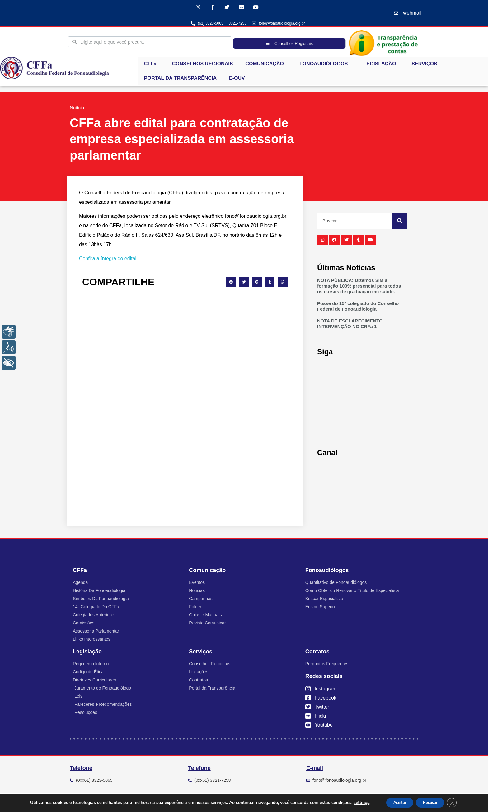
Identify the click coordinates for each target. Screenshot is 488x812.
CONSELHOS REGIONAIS (202, 65)
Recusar (432, 802)
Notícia (77, 109)
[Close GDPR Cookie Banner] (457, 802)
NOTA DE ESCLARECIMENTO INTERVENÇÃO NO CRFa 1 (350, 325)
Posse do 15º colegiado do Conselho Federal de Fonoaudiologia (358, 307)
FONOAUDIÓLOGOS (325, 65)
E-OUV (237, 79)
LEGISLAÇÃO (381, 65)
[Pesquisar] (399, 222)
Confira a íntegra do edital (107, 259)
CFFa (152, 65)
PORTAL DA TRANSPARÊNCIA (180, 79)
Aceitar (396, 802)
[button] (231, 284)
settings (355, 802)
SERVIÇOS (425, 65)
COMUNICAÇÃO (266, 65)
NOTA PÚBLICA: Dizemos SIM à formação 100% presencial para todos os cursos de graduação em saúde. (359, 287)
